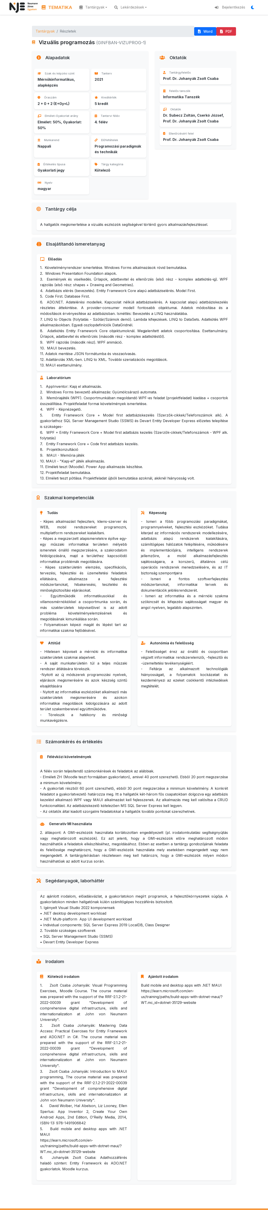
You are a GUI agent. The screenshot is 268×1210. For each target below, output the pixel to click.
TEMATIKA (57, 7)
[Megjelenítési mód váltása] (254, 7)
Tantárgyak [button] (91, 7)
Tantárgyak (45, 31)
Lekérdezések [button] (129, 7)
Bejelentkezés (230, 7)
